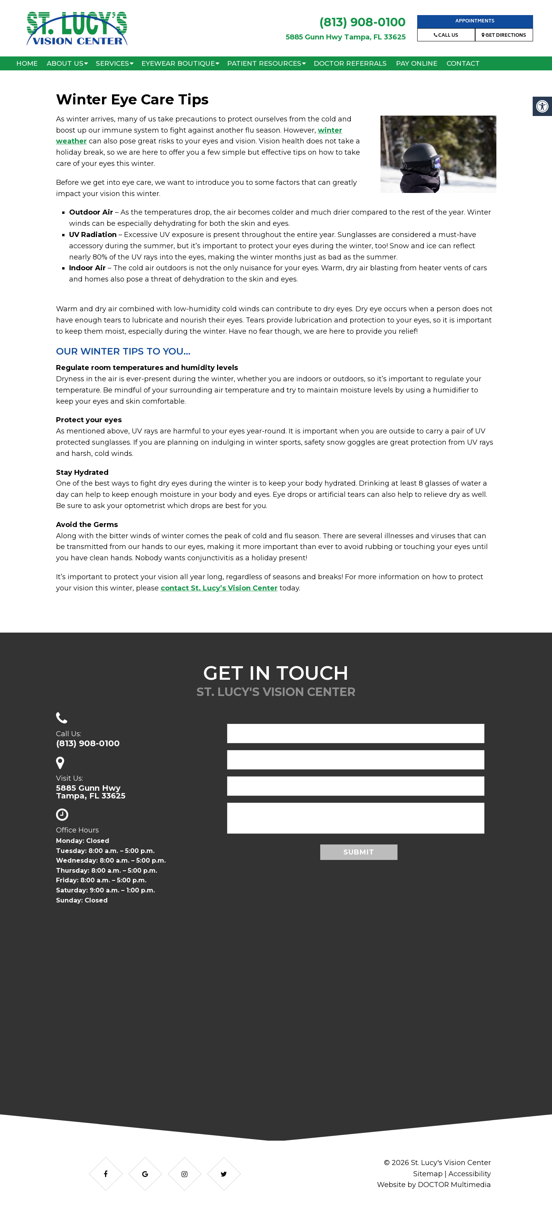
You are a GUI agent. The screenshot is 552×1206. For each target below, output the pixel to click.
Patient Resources (264, 63)
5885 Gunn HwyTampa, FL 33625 (91, 792)
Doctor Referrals (350, 63)
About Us (65, 63)
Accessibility (469, 1174)
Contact (463, 63)
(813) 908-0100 (362, 22)
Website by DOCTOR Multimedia (433, 1184)
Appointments (474, 21)
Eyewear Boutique (178, 63)
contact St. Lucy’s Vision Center (219, 588)
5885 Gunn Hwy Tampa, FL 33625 (346, 37)
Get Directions (504, 36)
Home (26, 63)
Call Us (446, 36)
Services (112, 63)
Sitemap (428, 1174)
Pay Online (416, 63)
